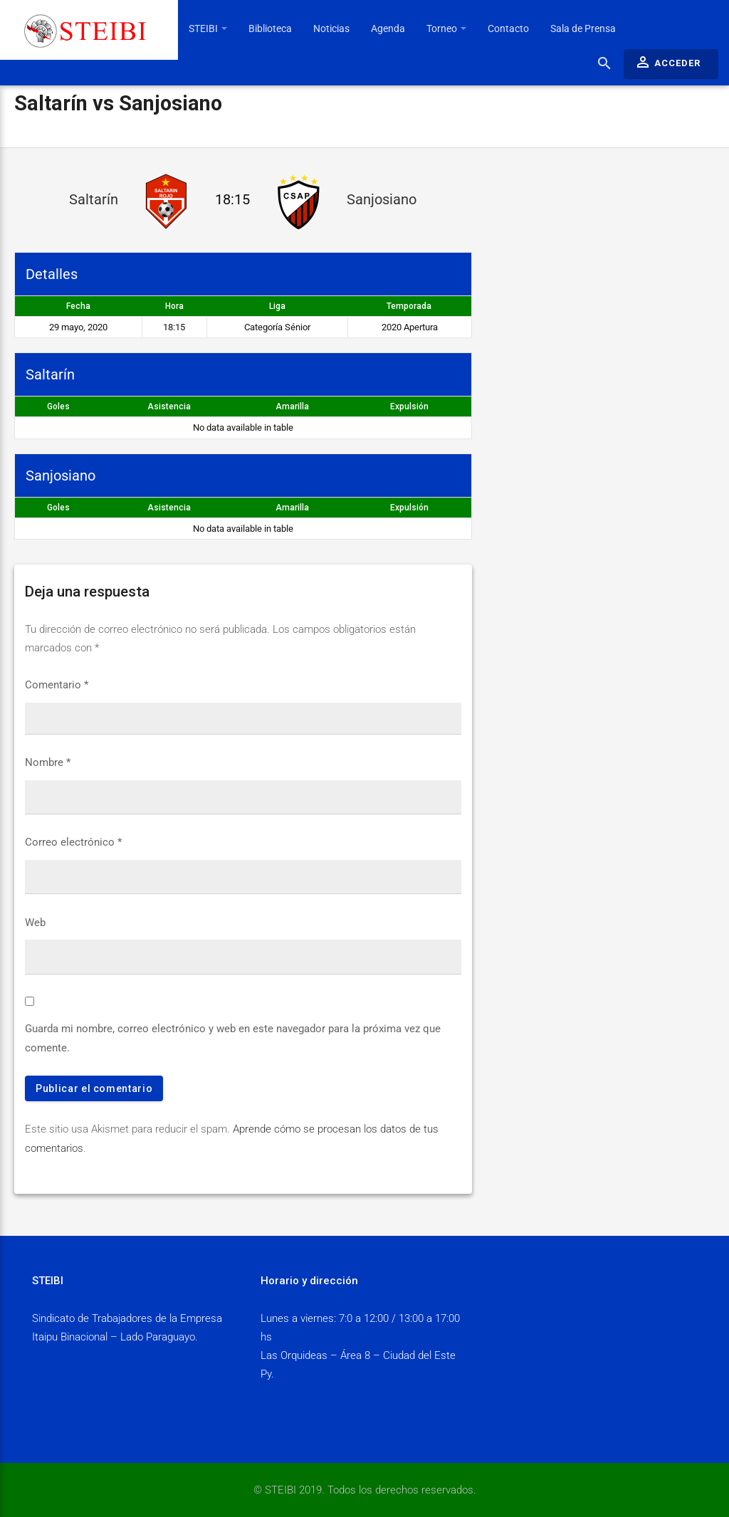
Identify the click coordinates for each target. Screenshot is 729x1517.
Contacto (508, 28)
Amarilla (292, 406)
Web (35, 922)
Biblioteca (270, 28)
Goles (58, 406)
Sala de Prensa (583, 28)
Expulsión (409, 406)
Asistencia (169, 406)
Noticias (331, 28)
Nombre (47, 762)
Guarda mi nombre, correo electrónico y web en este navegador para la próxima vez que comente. (233, 1038)
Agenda (388, 28)
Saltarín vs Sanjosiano (118, 103)
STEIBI (208, 28)
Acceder (667, 61)
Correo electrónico (73, 842)
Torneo (446, 28)
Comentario (56, 684)
